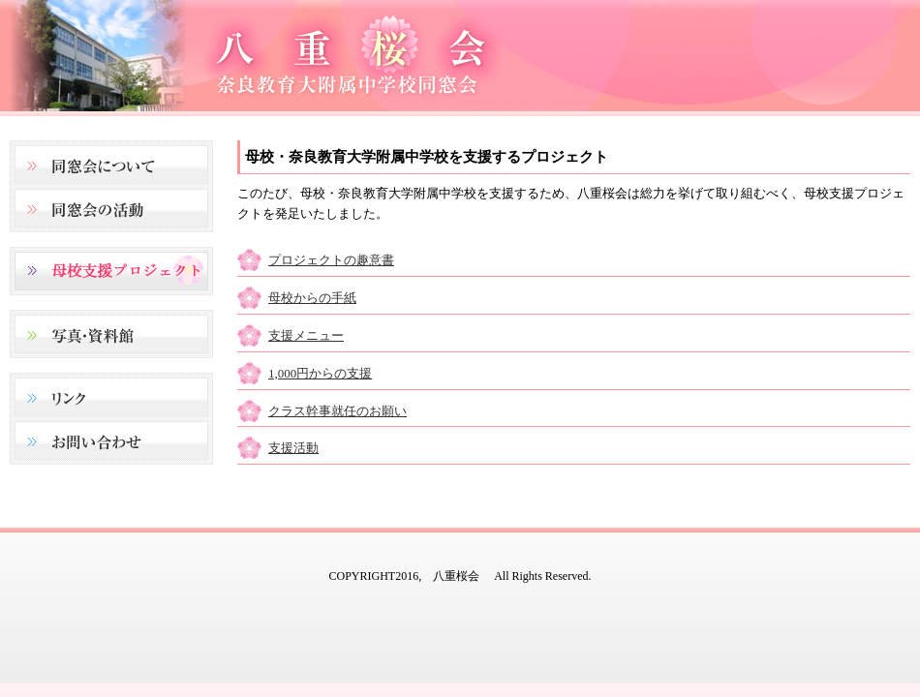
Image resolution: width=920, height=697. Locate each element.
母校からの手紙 (312, 297)
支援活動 (293, 447)
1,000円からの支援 (320, 373)
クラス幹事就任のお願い (337, 411)
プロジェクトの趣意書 (331, 260)
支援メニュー (306, 335)
